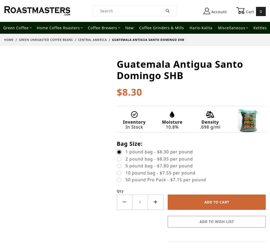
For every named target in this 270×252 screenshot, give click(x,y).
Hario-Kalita (201, 27)
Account (215, 11)
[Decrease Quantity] (124, 202)
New (129, 27)
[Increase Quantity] (155, 202)
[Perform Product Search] (168, 11)
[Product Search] (126, 11)
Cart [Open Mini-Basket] (251, 11)
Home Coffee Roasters (60, 27)
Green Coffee (17, 27)
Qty (120, 191)
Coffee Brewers (104, 27)
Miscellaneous (233, 27)
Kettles (260, 27)
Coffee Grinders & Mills (161, 27)
